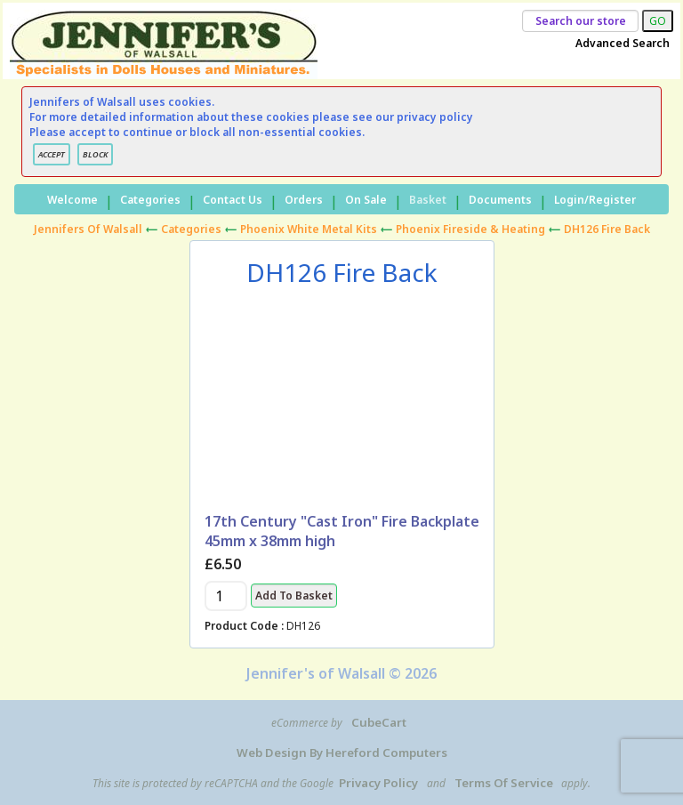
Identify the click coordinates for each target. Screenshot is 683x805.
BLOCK (95, 154)
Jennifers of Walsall (88, 229)
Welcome (72, 199)
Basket (427, 199)
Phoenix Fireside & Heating (470, 229)
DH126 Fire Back (607, 229)
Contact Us (232, 199)
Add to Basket (294, 595)
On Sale (366, 199)
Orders (304, 199)
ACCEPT (51, 154)
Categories (150, 199)
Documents (500, 199)
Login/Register (595, 199)
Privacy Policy (378, 783)
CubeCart (378, 722)
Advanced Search (622, 43)
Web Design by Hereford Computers (342, 753)
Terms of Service (503, 783)
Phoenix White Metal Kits (308, 229)
